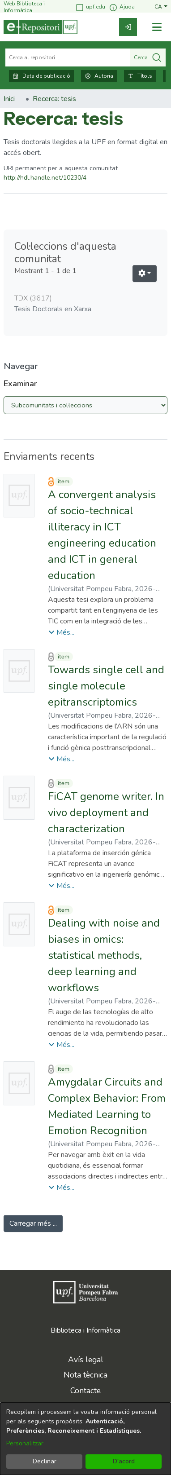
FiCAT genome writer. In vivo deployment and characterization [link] (106, 812)
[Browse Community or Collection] (85, 405)
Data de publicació (41, 75)
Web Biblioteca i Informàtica (24, 6)
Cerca (148, 57)
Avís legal (85, 1359)
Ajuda (122, 7)
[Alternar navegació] (156, 27)
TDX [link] (33, 298)
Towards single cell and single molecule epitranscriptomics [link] (106, 685)
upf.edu (90, 7)
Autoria (99, 75)
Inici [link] (9, 99)
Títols (140, 75)
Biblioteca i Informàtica (85, 1330)
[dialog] (85, 1439)
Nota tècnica (85, 1374)
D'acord (124, 1461)
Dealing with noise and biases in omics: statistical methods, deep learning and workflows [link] (104, 955)
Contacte (85, 1390)
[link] (128, 27)
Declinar (44, 1461)
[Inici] (40, 27)
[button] (160, 7)
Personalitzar (24, 1443)
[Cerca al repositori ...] (67, 57)
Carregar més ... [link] (33, 1223)
